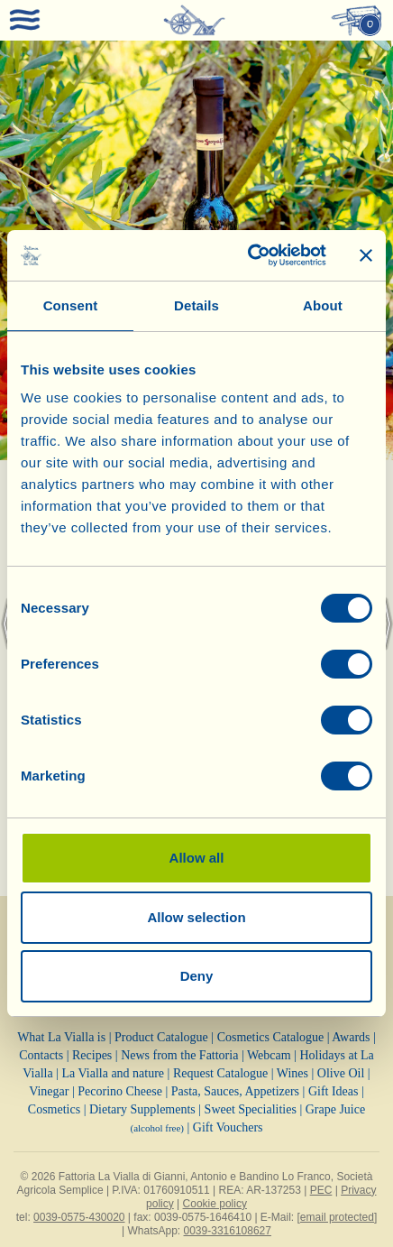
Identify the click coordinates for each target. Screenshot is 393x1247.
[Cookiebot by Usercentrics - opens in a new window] (248, 255)
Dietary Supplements (142, 1109)
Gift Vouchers (228, 1127)
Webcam (269, 1055)
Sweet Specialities (251, 1109)
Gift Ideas (333, 1091)
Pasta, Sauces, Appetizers (235, 1091)
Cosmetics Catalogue (270, 1037)
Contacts (41, 1055)
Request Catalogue (220, 1073)
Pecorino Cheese (120, 1091)
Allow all (196, 857)
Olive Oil (341, 1073)
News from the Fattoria (179, 1055)
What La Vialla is (61, 1037)
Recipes (92, 1055)
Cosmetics (54, 1109)
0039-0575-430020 (78, 1217)
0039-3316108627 (227, 1230)
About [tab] (323, 305)
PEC (321, 1190)
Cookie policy (215, 1203)
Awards (351, 1037)
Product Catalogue (161, 1037)
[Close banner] (366, 255)
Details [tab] (196, 305)
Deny (197, 976)
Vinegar (49, 1091)
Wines (292, 1073)
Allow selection (196, 917)
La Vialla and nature (113, 1073)
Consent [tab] (70, 305)
